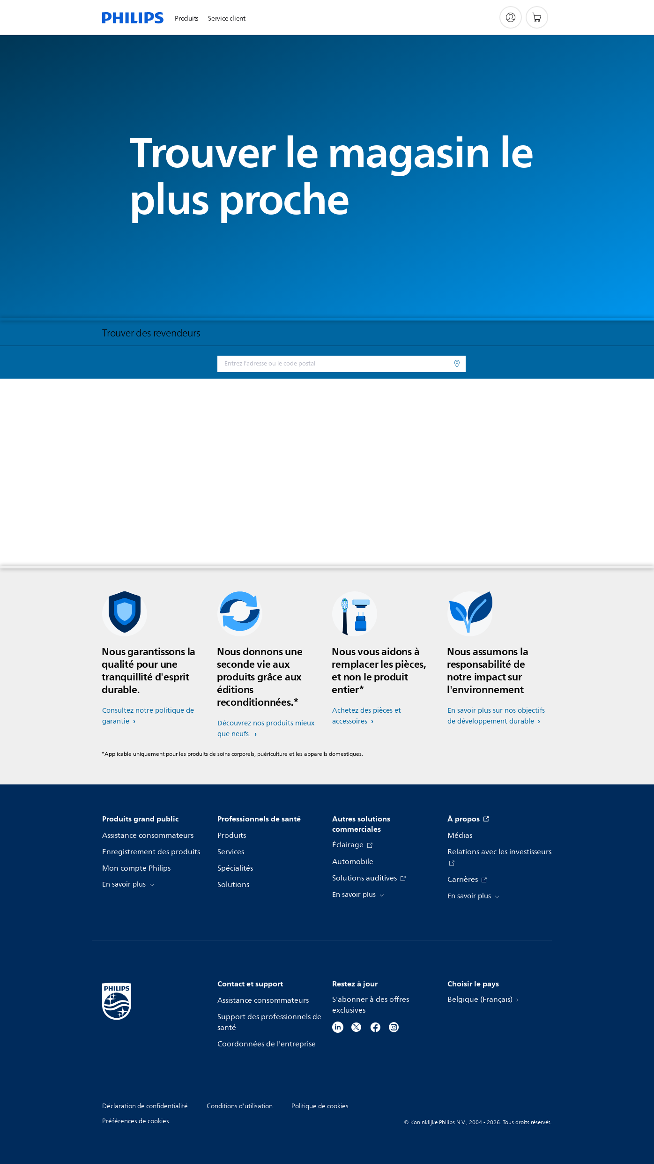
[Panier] (537, 17)
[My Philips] (510, 17)
